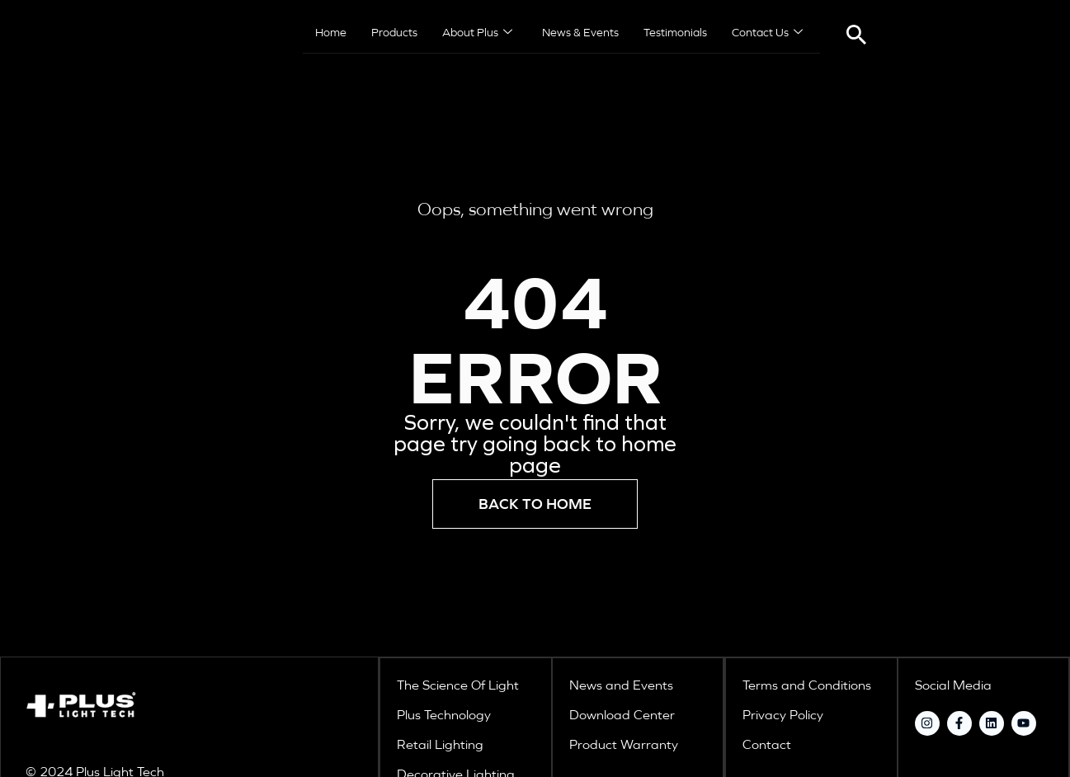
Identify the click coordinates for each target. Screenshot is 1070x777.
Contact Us (767, 33)
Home (330, 33)
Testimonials (675, 33)
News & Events (580, 33)
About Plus (477, 33)
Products (394, 33)
